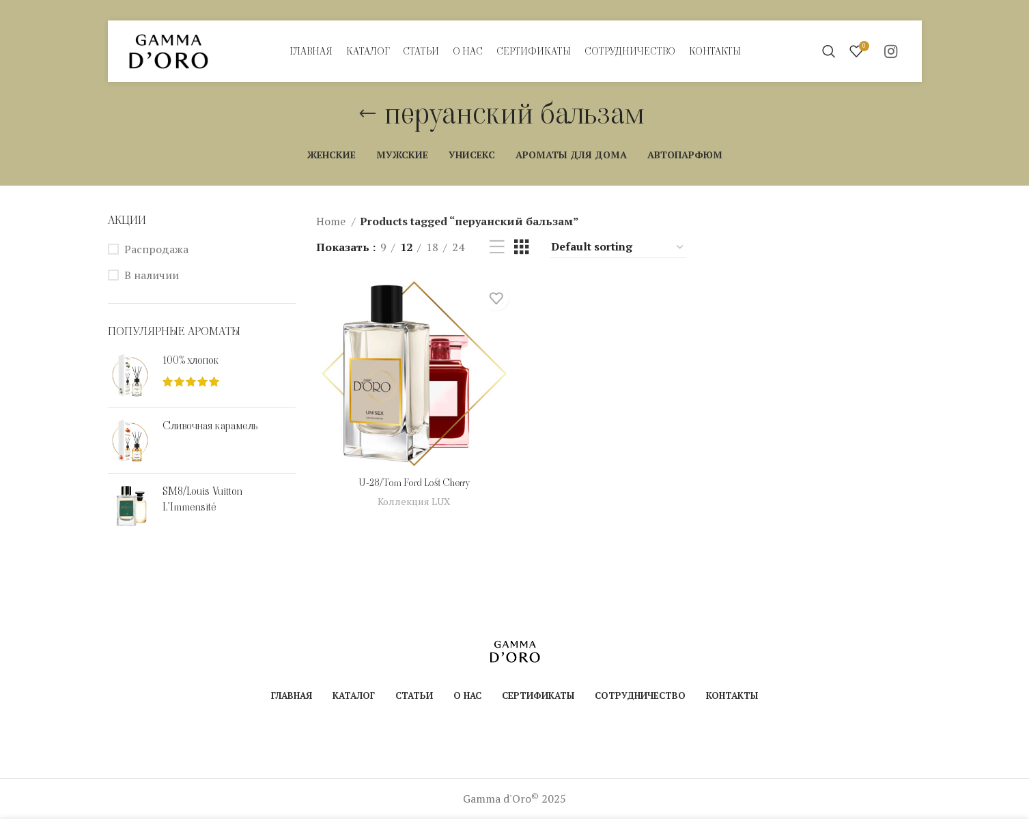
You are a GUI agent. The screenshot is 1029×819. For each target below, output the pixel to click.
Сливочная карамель (210, 425)
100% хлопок (191, 360)
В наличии (151, 275)
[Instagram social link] (890, 51)
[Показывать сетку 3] (521, 247)
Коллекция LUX (412, 503)
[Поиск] (829, 51)
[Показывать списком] (497, 247)
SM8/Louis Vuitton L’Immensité (202, 499)
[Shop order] (618, 247)
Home (332, 221)
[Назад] (367, 114)
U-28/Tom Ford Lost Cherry (412, 484)
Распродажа (156, 249)
